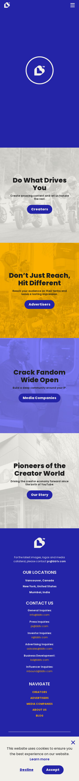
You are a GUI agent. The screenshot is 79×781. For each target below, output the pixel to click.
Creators (39, 209)
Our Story (39, 494)
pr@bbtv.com (56, 561)
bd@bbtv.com (39, 660)
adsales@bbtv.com (39, 648)
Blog (39, 715)
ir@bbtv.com (39, 637)
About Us (39, 710)
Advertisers (39, 304)
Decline (26, 769)
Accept (52, 769)
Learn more (40, 759)
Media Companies (39, 397)
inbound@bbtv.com (39, 671)
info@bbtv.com (40, 615)
